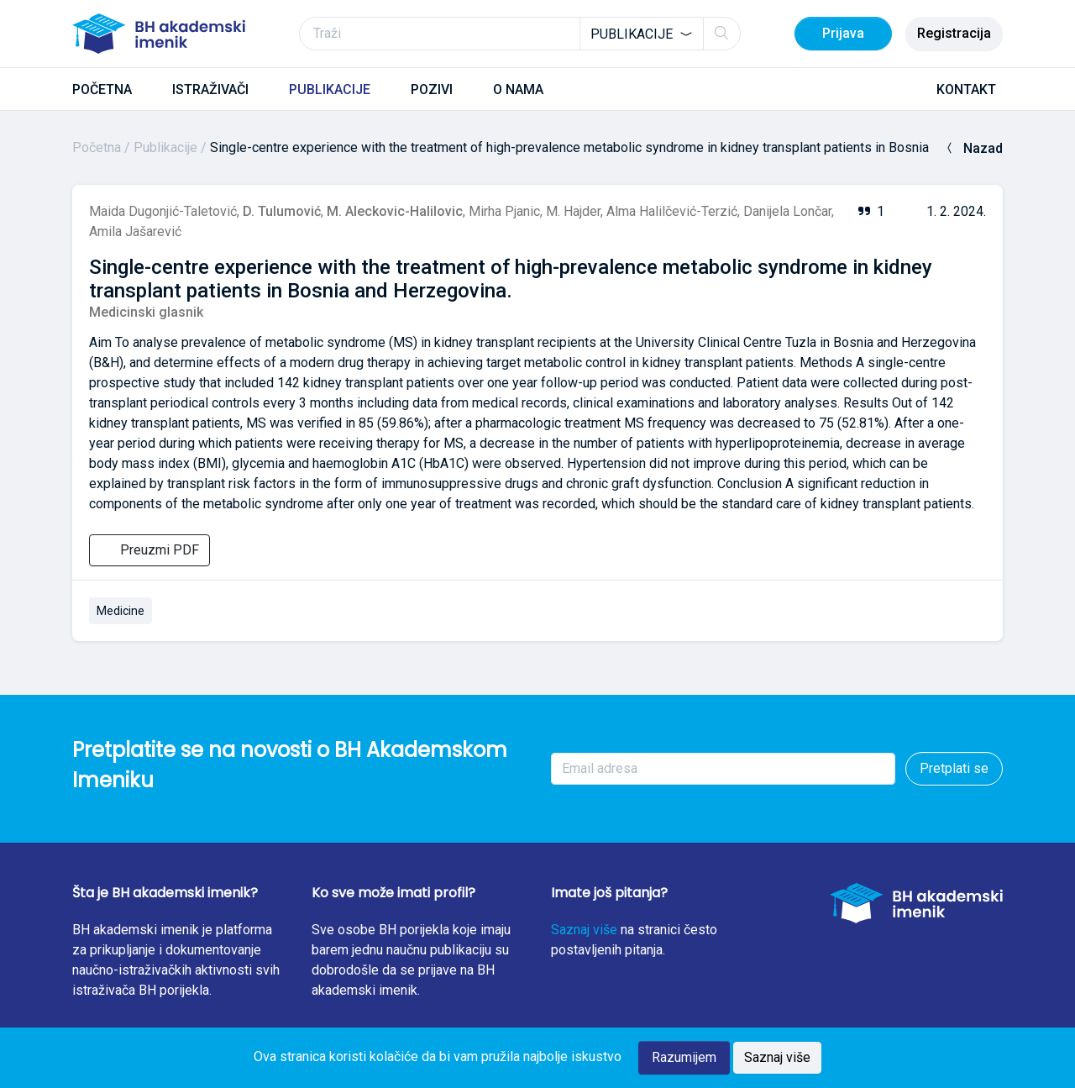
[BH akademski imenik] (158, 33)
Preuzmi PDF (149, 550)
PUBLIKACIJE (329, 89)
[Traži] (520, 33)
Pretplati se (954, 768)
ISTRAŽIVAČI (210, 89)
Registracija (954, 33)
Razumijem (684, 1057)
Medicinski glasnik (146, 312)
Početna (96, 147)
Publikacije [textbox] (631, 34)
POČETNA (102, 89)
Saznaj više (584, 930)
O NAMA (518, 89)
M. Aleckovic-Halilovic (395, 211)
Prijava (843, 33)
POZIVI (432, 89)
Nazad (973, 148)
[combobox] (641, 34)
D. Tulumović (282, 211)
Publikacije (165, 147)
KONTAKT (966, 89)
